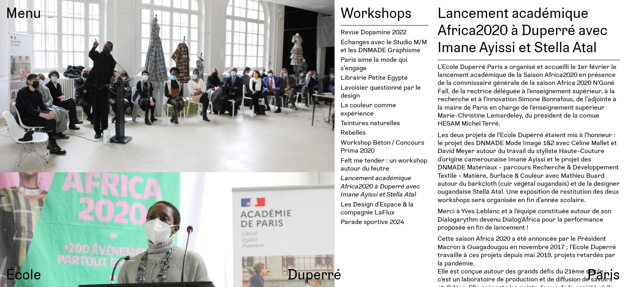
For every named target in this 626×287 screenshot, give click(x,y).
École (23, 274)
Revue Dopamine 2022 (373, 32)
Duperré (314, 274)
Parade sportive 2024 (372, 221)
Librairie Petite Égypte (374, 77)
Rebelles (353, 132)
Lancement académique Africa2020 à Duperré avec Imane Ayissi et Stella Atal (380, 185)
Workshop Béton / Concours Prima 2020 (382, 146)
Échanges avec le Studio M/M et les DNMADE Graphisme (384, 45)
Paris (603, 274)
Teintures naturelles (370, 122)
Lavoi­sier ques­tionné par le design (381, 91)
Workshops (376, 12)
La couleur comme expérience (368, 108)
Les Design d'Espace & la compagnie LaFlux (377, 208)
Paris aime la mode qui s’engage (374, 63)
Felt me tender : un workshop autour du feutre (384, 164)
